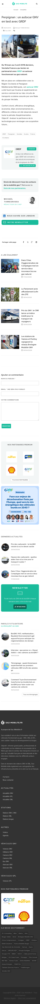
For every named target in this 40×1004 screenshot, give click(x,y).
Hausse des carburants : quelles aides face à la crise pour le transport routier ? (24, 559)
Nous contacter (8, 780)
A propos (6, 777)
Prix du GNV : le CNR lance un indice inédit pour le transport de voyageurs (30, 316)
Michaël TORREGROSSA (22, 28)
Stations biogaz (8, 819)
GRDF (19, 71)
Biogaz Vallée (6, 937)
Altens (21, 933)
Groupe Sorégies (24, 950)
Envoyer (6, 426)
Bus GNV (8, 30)
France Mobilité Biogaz (21, 943)
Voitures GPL (7, 881)
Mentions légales (10, 998)
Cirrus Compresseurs (9, 940)
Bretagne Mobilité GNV (25, 937)
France (32, 134)
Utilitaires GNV (8, 852)
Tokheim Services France (10, 967)
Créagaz (21, 940)
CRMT (28, 940)
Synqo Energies (7, 964)
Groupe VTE (6, 954)
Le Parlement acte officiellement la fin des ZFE (29, 291)
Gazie (31, 947)
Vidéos (5, 832)
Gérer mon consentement (27, 998)
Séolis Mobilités (25, 960)
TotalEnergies (25, 967)
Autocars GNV (8, 864)
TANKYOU (17, 964)
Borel (14, 937)
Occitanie (5, 138)
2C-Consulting (7, 933)
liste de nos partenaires (14, 188)
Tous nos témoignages (30, 694)
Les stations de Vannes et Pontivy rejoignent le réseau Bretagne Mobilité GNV (29, 341)
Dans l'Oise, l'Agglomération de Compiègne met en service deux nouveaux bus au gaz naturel (24, 573)
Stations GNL (7, 816)
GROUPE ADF (12, 950)
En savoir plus (27, 165)
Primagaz (24, 957)
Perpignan (11, 134)
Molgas (4, 957)
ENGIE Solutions (7, 943)
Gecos (4, 950)
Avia (26, 933)
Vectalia (19, 134)
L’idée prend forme (30, 954)
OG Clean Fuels (14, 957)
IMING (14, 954)
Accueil (16, 10)
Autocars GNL (7, 868)
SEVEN (34, 960)
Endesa (34, 940)
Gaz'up (24, 947)
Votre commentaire (10, 400)
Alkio (15, 933)
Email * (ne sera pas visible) (13, 389)
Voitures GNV (7, 849)
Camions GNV (7, 855)
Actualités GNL (8, 799)
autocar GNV (32, 87)
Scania (26, 134)
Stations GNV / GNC (10, 813)
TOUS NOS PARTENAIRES (20, 480)
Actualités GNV (8, 793)
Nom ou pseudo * (8, 378)
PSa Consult (33, 957)
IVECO (20, 954)
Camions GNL (7, 858)
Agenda (5, 835)
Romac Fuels (13, 960)
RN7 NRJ (4, 960)
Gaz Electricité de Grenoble (11, 947)
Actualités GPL (8, 796)
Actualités (23, 10)
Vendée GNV (6, 971)
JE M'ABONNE (20, 607)
